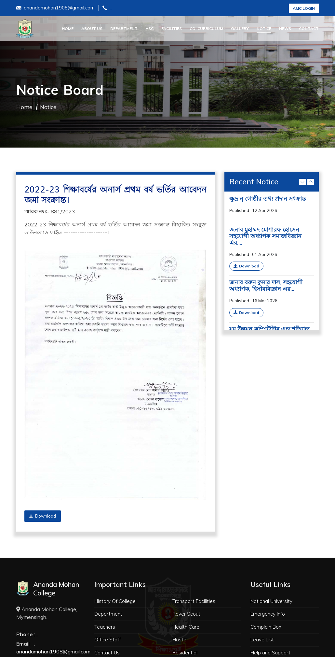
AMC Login (304, 8)
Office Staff (107, 639)
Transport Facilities (193, 601)
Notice (264, 28)
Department (124, 28)
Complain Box (265, 627)
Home (68, 28)
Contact (309, 28)
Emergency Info (267, 614)
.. (107, 8)
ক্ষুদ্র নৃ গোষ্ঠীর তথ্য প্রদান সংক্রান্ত (267, 198)
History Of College (115, 601)
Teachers (104, 627)
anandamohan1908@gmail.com (55, 8)
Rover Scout (186, 614)
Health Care (185, 627)
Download (42, 516)
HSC (149, 28)
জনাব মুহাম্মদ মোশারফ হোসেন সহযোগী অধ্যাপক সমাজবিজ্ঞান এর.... (265, 236)
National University (271, 601)
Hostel (179, 639)
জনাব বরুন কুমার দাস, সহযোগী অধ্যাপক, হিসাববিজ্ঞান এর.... (265, 285)
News (285, 28)
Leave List (262, 639)
